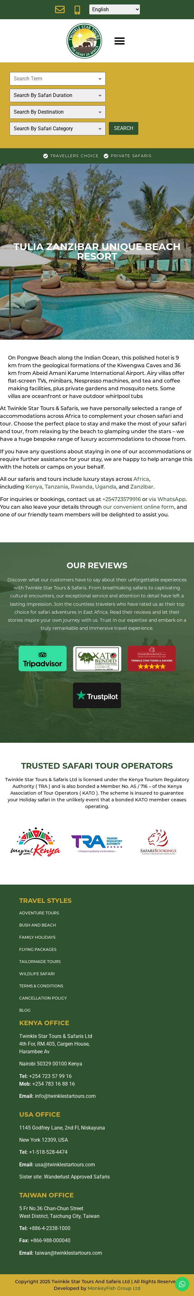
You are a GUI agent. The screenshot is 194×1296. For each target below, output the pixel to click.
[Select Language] (114, 9)
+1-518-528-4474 (43, 1152)
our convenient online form (138, 507)
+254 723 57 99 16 (45, 1076)
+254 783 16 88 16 (47, 1084)
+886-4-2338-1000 (44, 1228)
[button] (119, 40)
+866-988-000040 (44, 1240)
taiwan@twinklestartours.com (60, 1253)
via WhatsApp (167, 499)
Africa (141, 479)
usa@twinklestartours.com (57, 1165)
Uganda (105, 487)
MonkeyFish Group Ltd (114, 1288)
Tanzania (56, 487)
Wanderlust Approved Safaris (77, 1177)
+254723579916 (121, 499)
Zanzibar (141, 487)
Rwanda (82, 487)
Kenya (34, 487)
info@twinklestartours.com (57, 1096)
